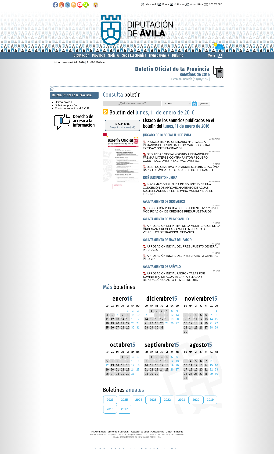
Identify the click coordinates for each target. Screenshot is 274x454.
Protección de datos (139, 431)
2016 (82, 62)
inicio (57, 62)
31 (161, 327)
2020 (196, 399)
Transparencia (159, 55)
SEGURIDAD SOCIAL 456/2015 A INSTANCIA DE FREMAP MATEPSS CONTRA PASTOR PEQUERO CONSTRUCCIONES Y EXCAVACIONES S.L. (176, 157)
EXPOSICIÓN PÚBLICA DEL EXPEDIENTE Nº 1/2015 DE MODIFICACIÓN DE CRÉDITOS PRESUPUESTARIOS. (181, 210)
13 (117, 319)
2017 (124, 409)
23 (156, 323)
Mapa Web (148, 4)
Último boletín (63, 102)
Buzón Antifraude (174, 431)
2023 (153, 399)
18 (107, 323)
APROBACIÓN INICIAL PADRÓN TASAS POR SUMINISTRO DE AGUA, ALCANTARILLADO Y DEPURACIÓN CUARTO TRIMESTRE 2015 (174, 276)
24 (161, 323)
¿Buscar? (204, 104)
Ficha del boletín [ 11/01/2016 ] (190, 79)
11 (107, 319)
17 (161, 319)
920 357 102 (212, 4)
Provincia (98, 55)
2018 (110, 409)
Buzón (163, 4)
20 (117, 323)
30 (156, 327)
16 (156, 319)
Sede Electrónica (134, 55)
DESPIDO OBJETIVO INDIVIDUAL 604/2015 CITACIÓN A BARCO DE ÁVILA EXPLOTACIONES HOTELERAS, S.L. (181, 168)
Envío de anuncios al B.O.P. (72, 108)
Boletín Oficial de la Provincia (172, 69)
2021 (181, 399)
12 (112, 319)
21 (122, 323)
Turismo (177, 55)
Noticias (114, 55)
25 (107, 327)
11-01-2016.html (96, 62)
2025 (124, 399)
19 (112, 323)
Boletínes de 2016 (194, 74)
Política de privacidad (117, 431)
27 (117, 327)
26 (112, 327)
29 (127, 327)
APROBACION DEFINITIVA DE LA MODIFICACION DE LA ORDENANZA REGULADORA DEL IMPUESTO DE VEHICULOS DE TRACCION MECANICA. (181, 229)
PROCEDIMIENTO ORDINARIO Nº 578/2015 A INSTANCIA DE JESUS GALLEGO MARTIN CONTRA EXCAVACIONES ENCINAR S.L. (176, 145)
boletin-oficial (69, 62)
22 (127, 323)
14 (122, 319)
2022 (167, 399)
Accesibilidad (194, 4)
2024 (138, 399)
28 (122, 327)
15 (127, 319)
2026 (110, 399)
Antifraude (177, 4)
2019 (210, 399)
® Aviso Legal (98, 431)
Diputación (81, 55)
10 (161, 314)
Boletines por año (66, 105)
